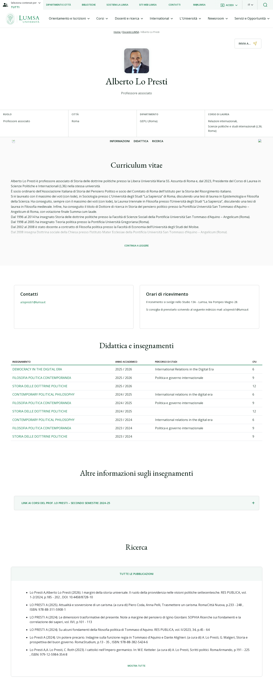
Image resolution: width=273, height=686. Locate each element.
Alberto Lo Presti (150, 32)
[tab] (69, 18)
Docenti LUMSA (130, 32)
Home (117, 32)
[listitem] (58, 5)
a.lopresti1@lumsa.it (33, 302)
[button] (250, 5)
